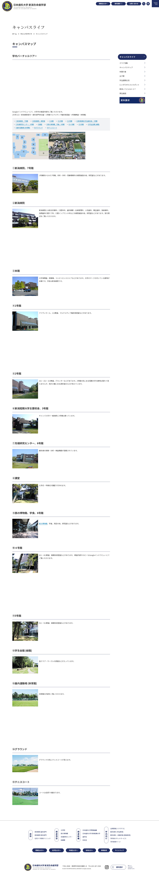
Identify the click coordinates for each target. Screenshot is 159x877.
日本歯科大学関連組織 (90, 830)
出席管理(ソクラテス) (117, 828)
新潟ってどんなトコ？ (128, 89)
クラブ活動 (124, 63)
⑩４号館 (71, 124)
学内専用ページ (115, 842)
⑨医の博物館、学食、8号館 (55, 124)
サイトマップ (119, 850)
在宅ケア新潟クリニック (42, 838)
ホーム (14, 34)
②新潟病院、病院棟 (38, 121)
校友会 (85, 840)
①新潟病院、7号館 (22, 121)
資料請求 (118, 3)
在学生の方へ (56, 850)
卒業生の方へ (73, 850)
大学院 (63, 830)
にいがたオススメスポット (129, 84)
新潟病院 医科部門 (40, 835)
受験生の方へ (103, 3)
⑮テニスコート (52, 128)
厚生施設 (123, 93)
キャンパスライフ (28, 27)
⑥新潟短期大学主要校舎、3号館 (86, 121)
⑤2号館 (69, 121)
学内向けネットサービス (118, 838)
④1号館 (60, 121)
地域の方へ (89, 850)
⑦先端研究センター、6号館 (25, 124)
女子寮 (122, 76)
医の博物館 (43, 523)
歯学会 (85, 837)
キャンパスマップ (126, 67)
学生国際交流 (124, 80)
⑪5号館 (81, 124)
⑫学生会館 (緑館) (93, 124)
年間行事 (123, 71)
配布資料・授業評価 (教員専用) (120, 835)
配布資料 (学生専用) (116, 832)
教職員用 (104, 850)
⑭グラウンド (38, 128)
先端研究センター (66, 837)
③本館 (51, 121)
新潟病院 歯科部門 (40, 832)
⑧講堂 (40, 124)
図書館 (63, 840)
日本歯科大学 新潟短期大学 (91, 833)
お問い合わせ (134, 3)
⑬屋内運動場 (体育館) (23, 128)
